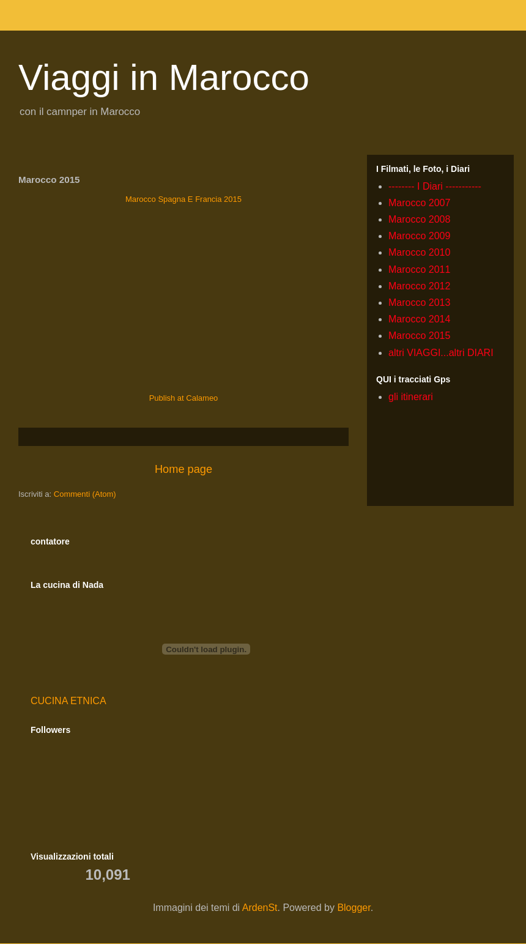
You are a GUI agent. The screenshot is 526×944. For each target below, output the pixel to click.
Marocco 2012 (419, 286)
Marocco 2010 (419, 252)
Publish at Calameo (183, 398)
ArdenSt (260, 907)
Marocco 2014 (419, 319)
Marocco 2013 (419, 302)
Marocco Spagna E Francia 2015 (183, 199)
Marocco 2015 (419, 335)
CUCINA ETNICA (68, 701)
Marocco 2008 (419, 219)
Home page (183, 469)
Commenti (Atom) (85, 494)
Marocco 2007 (419, 203)
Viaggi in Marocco (163, 77)
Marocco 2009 (419, 236)
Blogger (353, 907)
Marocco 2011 (419, 269)
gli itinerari (410, 397)
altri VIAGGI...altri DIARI (441, 352)
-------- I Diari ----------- (434, 186)
